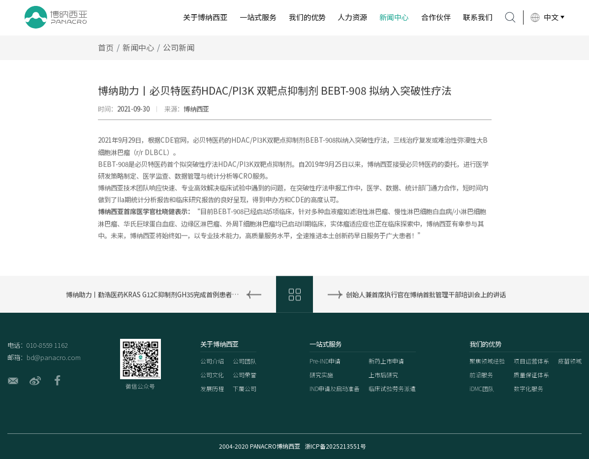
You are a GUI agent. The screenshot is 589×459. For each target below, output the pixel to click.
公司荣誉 (244, 374)
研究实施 (321, 374)
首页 (106, 57)
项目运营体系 (531, 361)
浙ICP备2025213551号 (335, 446)
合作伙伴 (436, 17)
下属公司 (244, 388)
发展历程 (212, 388)
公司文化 (212, 374)
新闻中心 (394, 17)
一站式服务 (258, 17)
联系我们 (478, 17)
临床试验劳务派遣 (392, 388)
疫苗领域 (570, 361)
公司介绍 (212, 361)
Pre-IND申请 (325, 361)
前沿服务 (481, 374)
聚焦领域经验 (487, 361)
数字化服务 (528, 388)
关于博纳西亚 (205, 17)
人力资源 (352, 17)
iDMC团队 (481, 388)
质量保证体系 (531, 374)
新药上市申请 (386, 361)
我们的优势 (307, 17)
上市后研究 (383, 374)
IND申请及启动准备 (335, 388)
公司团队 (244, 361)
